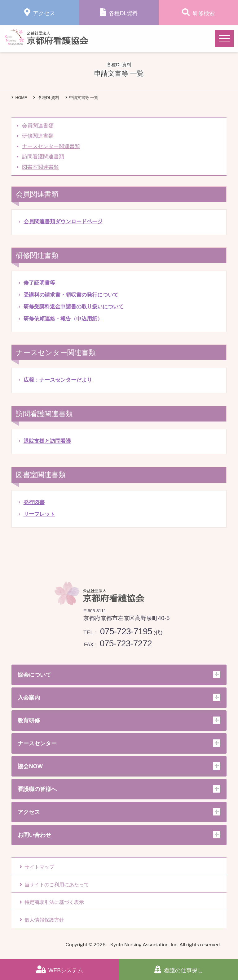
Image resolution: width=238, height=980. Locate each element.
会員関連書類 (38, 126)
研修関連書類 (38, 136)
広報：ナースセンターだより (58, 380)
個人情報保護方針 (42, 920)
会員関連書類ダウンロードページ (63, 222)
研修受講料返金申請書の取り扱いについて (74, 307)
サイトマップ (37, 867)
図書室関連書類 (40, 167)
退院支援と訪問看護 (47, 441)
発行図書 (34, 502)
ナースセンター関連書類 (51, 146)
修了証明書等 (39, 283)
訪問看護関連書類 (43, 157)
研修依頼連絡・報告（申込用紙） (63, 319)
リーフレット (39, 514)
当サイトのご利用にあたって (54, 885)
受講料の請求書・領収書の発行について (71, 295)
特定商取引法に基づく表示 (52, 902)
